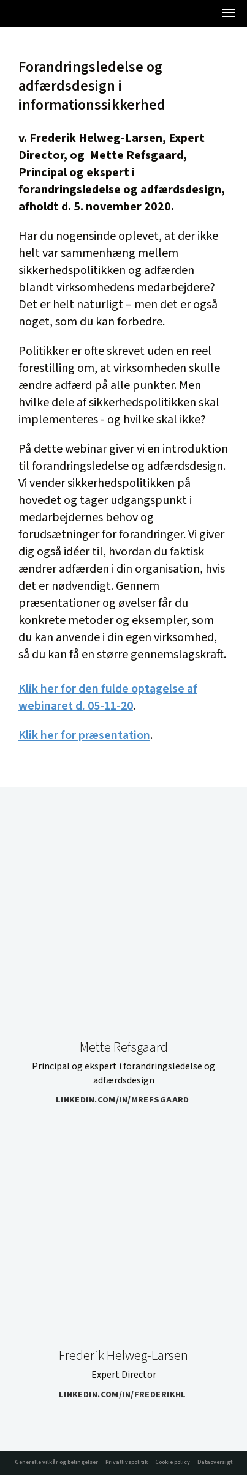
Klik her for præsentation (84, 735)
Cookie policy (172, 1462)
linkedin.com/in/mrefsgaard (126, 1100)
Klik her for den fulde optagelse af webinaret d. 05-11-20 (107, 697)
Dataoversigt (214, 1462)
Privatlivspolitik (126, 1462)
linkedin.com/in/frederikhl (126, 1395)
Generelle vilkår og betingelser (56, 1462)
